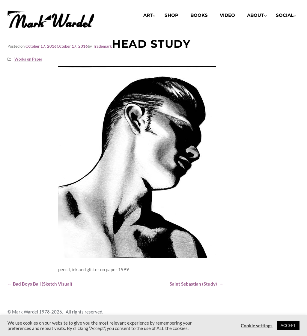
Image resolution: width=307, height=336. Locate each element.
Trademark (102, 46)
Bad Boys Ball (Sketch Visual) (39, 283)
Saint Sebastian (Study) (196, 283)
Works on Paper (28, 59)
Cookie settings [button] (257, 325)
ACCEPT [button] (288, 325)
